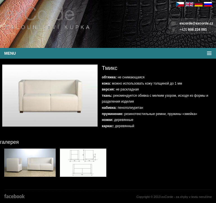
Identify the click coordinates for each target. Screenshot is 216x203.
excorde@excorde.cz (196, 23)
